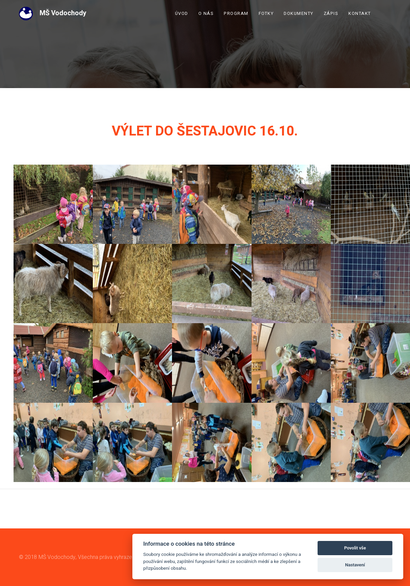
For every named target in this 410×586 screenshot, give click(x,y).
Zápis (331, 13)
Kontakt (359, 13)
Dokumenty (299, 13)
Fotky (266, 13)
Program (236, 13)
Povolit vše (355, 547)
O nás (206, 13)
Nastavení (355, 564)
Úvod (181, 13)
